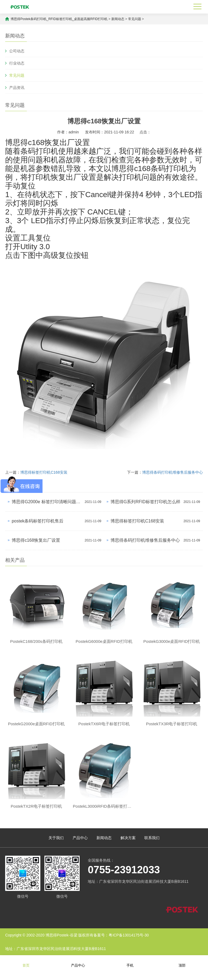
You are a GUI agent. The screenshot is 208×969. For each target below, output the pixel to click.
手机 (130, 961)
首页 (26, 961)
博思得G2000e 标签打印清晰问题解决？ (47, 501)
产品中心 (80, 838)
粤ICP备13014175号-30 (129, 935)
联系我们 (152, 838)
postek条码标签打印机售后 (37, 521)
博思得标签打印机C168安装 (43, 472)
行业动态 (16, 63)
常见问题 (134, 19)
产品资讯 (16, 87)
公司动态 (16, 51)
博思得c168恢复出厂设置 (36, 540)
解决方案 (128, 838)
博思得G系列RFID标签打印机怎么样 (145, 501)
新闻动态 (117, 19)
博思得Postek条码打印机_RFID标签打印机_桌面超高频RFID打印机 (59, 19)
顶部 (182, 961)
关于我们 (56, 838)
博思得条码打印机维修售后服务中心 (172, 472)
